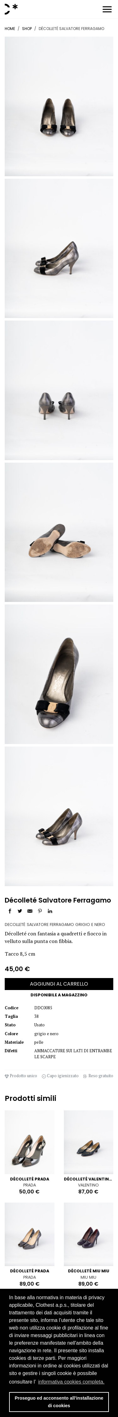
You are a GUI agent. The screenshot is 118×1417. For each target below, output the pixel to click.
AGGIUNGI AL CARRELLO (59, 984)
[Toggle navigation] (107, 10)
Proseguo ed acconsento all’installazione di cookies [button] (59, 1402)
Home (10, 28)
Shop (27, 28)
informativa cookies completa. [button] (71, 1381)
